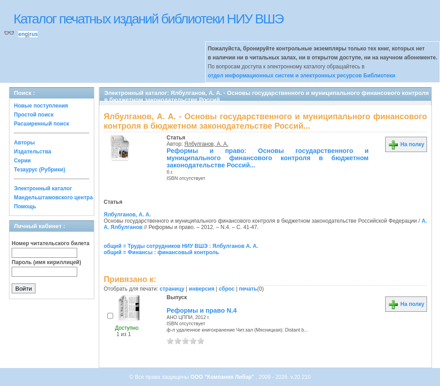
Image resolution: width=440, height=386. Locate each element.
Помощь (25, 206)
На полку (406, 144)
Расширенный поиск (41, 124)
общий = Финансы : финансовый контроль (161, 252)
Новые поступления (41, 106)
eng (23, 34)
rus (33, 34)
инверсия (202, 289)
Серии (22, 160)
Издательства (32, 151)
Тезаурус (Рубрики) (39, 169)
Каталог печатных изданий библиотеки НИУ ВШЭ (148, 18)
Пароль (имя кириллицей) (46, 262)
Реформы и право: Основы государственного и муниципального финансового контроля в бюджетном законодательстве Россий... (268, 158)
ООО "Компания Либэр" (222, 377)
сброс (226, 289)
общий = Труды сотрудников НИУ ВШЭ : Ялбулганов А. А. (181, 246)
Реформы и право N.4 (202, 310)
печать (248, 289)
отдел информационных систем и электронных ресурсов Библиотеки (302, 75)
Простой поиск (33, 115)
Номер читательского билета (50, 243)
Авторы (24, 142)
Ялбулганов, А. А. (207, 144)
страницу (172, 289)
